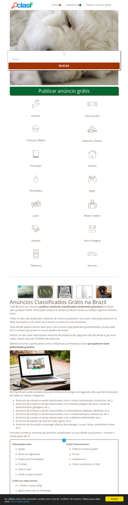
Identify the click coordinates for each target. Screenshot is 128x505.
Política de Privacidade (31, 459)
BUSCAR (64, 65)
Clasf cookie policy (20, 501)
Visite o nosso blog (30, 485)
